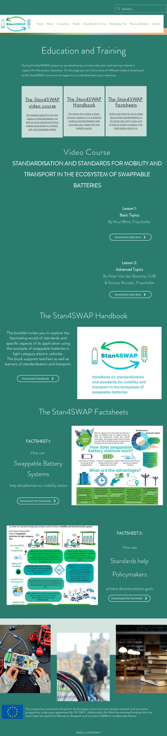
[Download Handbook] (38, 378)
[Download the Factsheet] (38, 501)
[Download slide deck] (130, 237)
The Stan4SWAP (125, 99)
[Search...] (141, 9)
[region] (42, 112)
